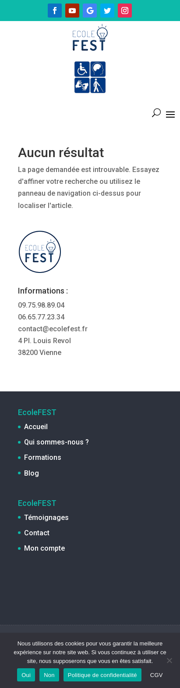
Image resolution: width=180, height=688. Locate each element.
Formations (42, 457)
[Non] (169, 660)
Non (49, 675)
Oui (26, 675)
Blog (31, 473)
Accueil (36, 427)
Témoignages (46, 517)
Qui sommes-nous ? (56, 442)
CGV (156, 675)
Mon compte (44, 548)
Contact (36, 533)
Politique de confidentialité (102, 675)
